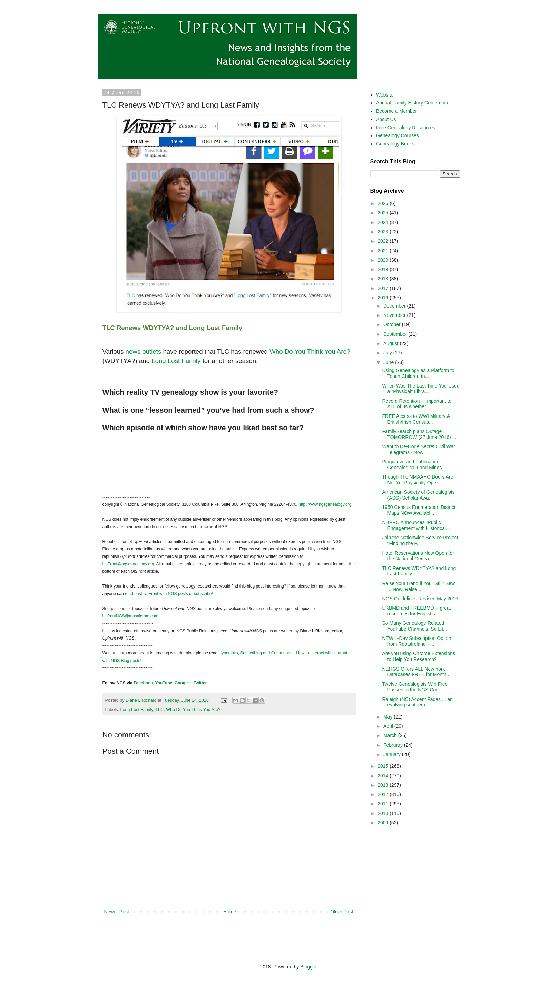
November (395, 315)
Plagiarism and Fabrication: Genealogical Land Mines (412, 464)
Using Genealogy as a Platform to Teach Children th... (418, 373)
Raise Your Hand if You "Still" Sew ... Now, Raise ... (418, 586)
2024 (383, 222)
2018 (383, 278)
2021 (383, 250)
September (395, 334)
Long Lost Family (136, 709)
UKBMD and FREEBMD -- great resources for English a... (416, 610)
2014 (383, 776)
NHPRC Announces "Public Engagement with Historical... (416, 525)
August (391, 343)
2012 (383, 794)
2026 (383, 203)
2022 (383, 241)
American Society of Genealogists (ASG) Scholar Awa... (418, 495)
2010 (383, 813)
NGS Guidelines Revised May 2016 (420, 598)
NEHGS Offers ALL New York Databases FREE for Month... (416, 671)
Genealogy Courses (397, 135)
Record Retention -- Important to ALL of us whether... (416, 404)
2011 (383, 803)
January (392, 754)
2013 (383, 785)
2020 (383, 260)
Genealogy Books (395, 144)
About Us (386, 119)
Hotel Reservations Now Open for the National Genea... (418, 556)
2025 (383, 212)
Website (384, 95)
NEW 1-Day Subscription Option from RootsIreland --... (416, 641)
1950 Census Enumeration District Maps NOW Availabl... (418, 510)
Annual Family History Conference (412, 103)
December (395, 306)
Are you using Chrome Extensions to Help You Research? (418, 656)
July (388, 352)
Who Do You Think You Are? (193, 709)
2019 (383, 269)
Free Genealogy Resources (405, 127)
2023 (383, 231)
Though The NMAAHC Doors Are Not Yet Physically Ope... (417, 479)
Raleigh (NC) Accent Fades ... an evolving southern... (417, 702)
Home (229, 911)
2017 (383, 288)
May (388, 717)
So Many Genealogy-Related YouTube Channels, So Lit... (414, 626)
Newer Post (116, 911)
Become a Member (396, 111)
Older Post (341, 911)
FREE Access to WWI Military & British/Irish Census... (416, 419)
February (393, 745)
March (390, 735)
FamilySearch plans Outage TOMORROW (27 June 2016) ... (419, 434)
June (389, 362)
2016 (383, 297)
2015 (383, 766)
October (392, 324)
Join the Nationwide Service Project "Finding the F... (420, 540)
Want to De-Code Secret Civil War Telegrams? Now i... (418, 449)
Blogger (308, 967)
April (388, 726)
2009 (383, 822)
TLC (159, 709)
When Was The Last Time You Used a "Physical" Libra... (420, 388)
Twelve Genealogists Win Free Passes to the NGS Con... (415, 687)
